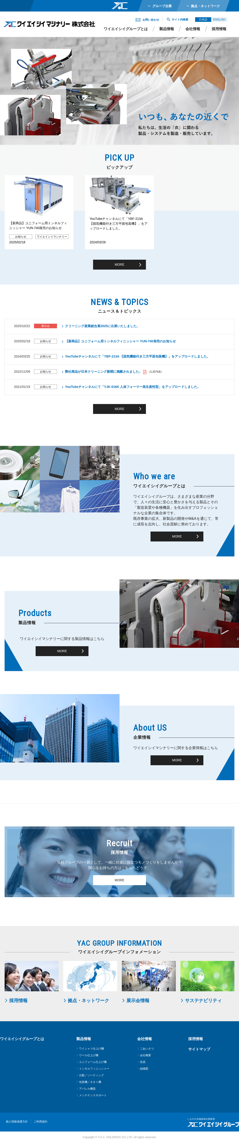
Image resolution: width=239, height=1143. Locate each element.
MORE (119, 264)
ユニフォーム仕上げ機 (93, 1062)
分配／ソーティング (91, 1075)
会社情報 (192, 29)
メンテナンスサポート (93, 1095)
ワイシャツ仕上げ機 (91, 1048)
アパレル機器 (87, 1088)
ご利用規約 (40, 1121)
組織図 (144, 1068)
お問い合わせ (150, 19)
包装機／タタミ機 (90, 1082)
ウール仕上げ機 (88, 1055)
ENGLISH (219, 19)
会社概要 (145, 1055)
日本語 (203, 19)
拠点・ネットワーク (88, 1000)
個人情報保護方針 (17, 1121)
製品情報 (166, 29)
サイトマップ (199, 1049)
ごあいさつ (147, 1048)
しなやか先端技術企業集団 (201, 1119)
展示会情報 (137, 1000)
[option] (39, 212)
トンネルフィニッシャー (94, 1068)
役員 (142, 1062)
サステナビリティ (203, 1000)
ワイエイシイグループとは (126, 29)
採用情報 (18, 1000)
